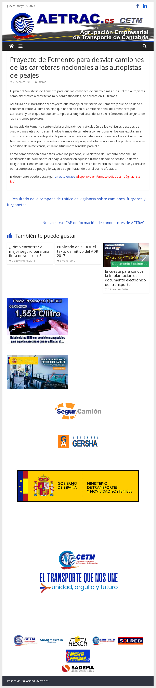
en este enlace (65, 176)
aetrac (42, 82)
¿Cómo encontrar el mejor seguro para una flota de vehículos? (29, 251)
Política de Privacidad (21, 681)
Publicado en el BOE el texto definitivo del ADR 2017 (77, 251)
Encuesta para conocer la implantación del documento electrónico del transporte (125, 278)
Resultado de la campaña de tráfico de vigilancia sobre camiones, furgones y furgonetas (76, 201)
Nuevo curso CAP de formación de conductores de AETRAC (95, 222)
